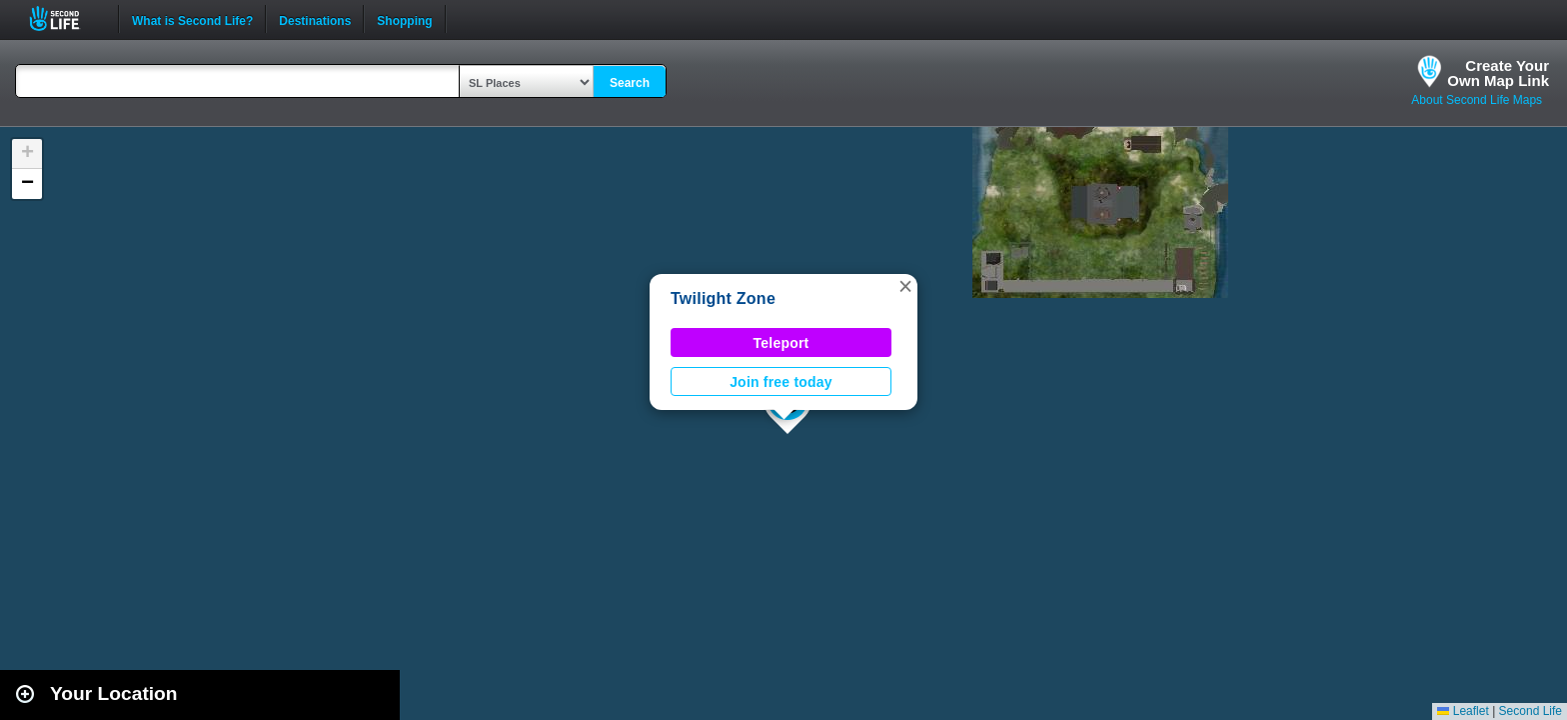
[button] (905, 286)
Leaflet (1462, 711)
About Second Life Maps (1476, 100)
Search (630, 83)
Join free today (781, 382)
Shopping (404, 19)
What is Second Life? (192, 19)
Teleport (781, 343)
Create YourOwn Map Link (1498, 73)
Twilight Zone (723, 298)
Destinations (315, 19)
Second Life (65, 18)
